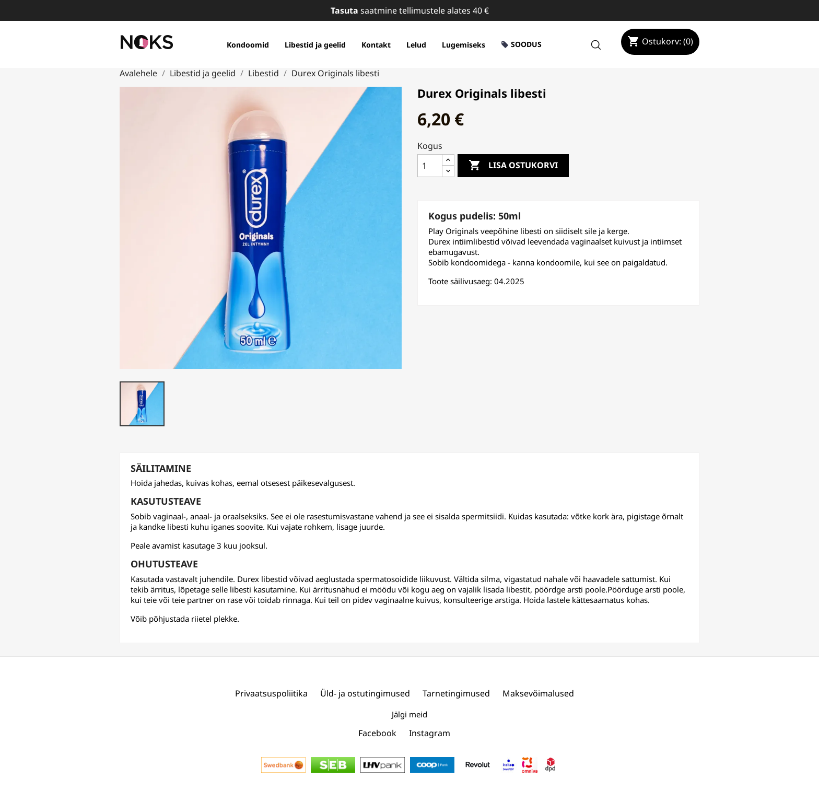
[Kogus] (429, 165)
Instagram (429, 733)
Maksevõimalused (538, 693)
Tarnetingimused (456, 693)
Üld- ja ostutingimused (365, 693)
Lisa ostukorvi (513, 165)
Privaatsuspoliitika (271, 693)
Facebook (377, 733)
